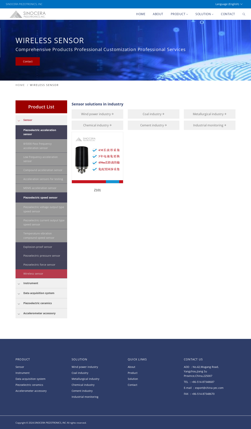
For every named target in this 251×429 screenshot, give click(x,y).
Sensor (20, 367)
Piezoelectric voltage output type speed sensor (43, 209)
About (158, 14)
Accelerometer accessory (31, 391)
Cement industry (153, 125)
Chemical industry (97, 125)
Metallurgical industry (209, 114)
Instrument (23, 373)
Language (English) (228, 4)
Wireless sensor (33, 273)
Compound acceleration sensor (42, 170)
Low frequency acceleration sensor (40, 159)
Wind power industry (97, 114)
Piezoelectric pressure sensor (41, 255)
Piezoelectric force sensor (39, 264)
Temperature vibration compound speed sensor (38, 235)
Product (179, 14)
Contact (228, 14)
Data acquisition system (30, 379)
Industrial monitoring (209, 125)
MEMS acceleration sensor (39, 188)
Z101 (97, 190)
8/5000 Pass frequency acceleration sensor (37, 146)
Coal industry (153, 114)
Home (140, 14)
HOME (20, 85)
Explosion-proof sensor (37, 247)
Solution (204, 14)
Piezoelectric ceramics (29, 385)
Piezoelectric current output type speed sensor (44, 222)
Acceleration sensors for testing (43, 179)
